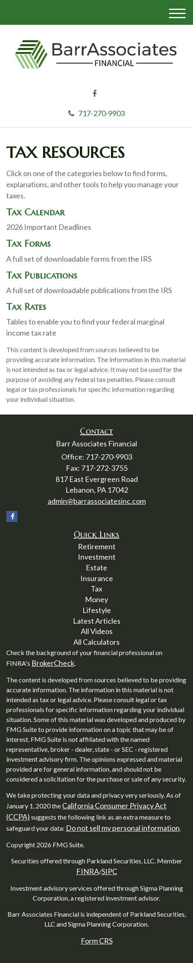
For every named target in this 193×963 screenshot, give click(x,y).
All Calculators (96, 641)
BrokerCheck (53, 662)
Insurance (96, 578)
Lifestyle (96, 610)
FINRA (87, 871)
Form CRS (97, 940)
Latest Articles (97, 620)
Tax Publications (41, 275)
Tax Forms (28, 243)
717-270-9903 (96, 113)
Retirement (97, 546)
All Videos (97, 631)
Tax (96, 588)
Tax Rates (26, 306)
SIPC (109, 871)
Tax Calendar (35, 212)
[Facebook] (94, 93)
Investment (97, 556)
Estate (96, 567)
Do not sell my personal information (123, 827)
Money (96, 599)
